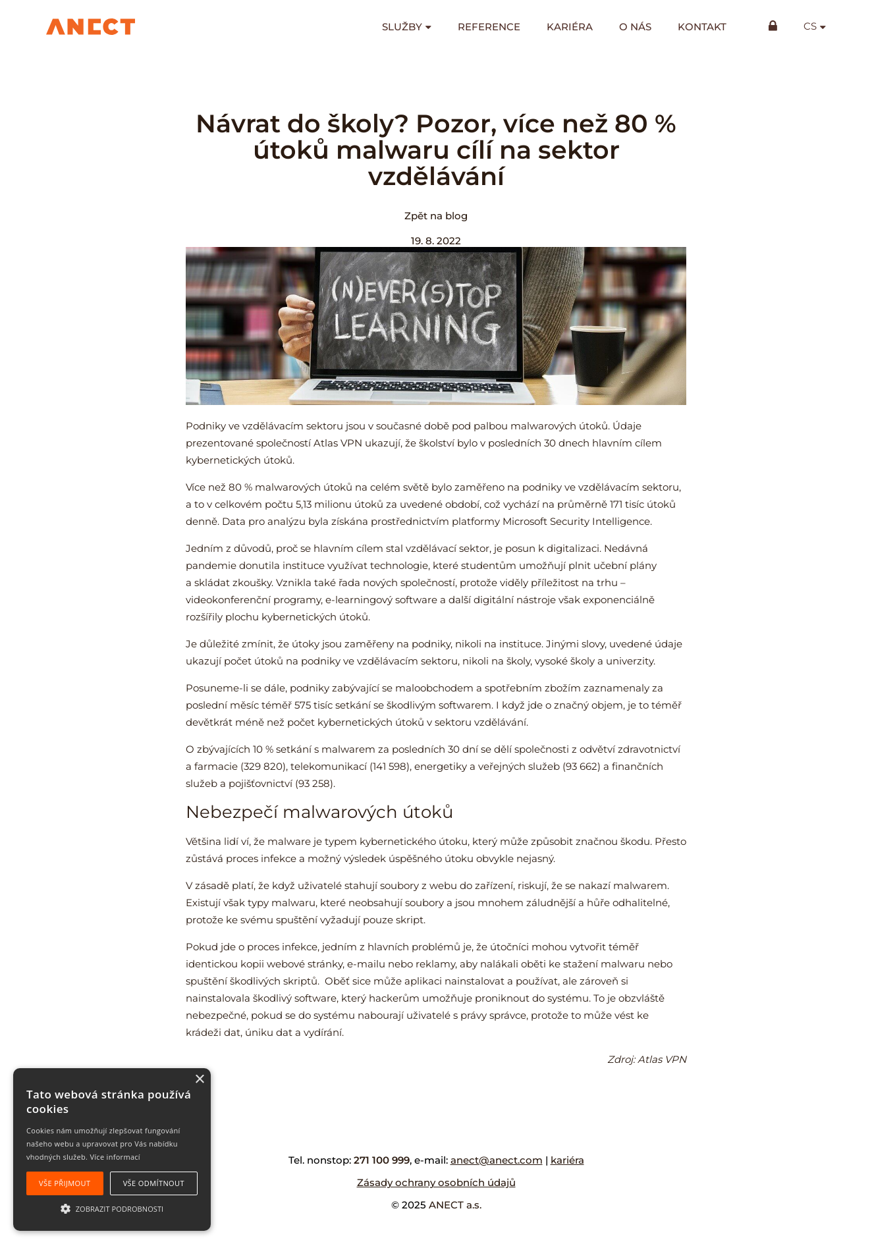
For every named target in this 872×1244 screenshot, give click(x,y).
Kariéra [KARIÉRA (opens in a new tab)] (570, 26)
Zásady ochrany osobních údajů (436, 1182)
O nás (635, 26)
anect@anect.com (496, 1160)
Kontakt (702, 26)
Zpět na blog (436, 215)
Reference (489, 26)
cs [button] (810, 26)
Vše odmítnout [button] (153, 1183)
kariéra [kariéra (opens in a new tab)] (567, 1160)
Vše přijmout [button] (64, 1183)
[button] (112, 1208)
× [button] (199, 1080)
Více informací (115, 1157)
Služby (402, 26)
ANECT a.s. (455, 1205)
